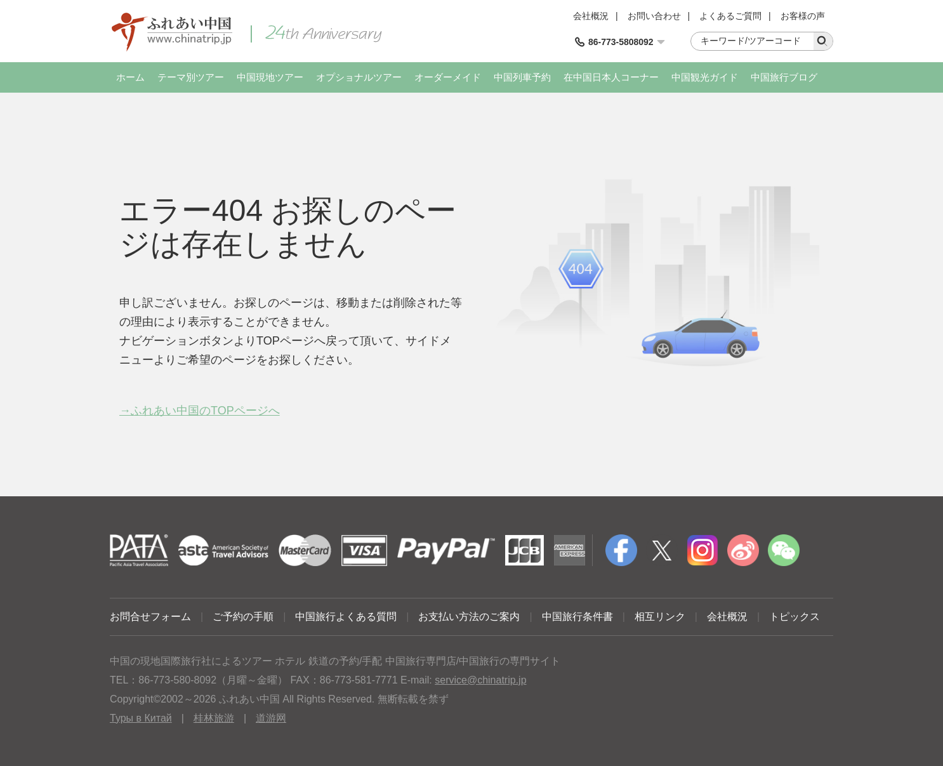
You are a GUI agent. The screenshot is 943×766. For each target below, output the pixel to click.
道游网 (271, 718)
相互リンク (660, 616)
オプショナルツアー (359, 77)
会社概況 (591, 16)
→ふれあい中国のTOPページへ (199, 410)
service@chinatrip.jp (480, 680)
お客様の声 (803, 16)
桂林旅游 (214, 718)
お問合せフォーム (150, 616)
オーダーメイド (447, 77)
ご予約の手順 (243, 616)
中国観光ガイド (704, 77)
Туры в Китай (141, 718)
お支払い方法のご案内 (469, 616)
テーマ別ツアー (190, 77)
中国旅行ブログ (784, 77)
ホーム (130, 77)
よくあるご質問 (730, 16)
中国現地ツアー (270, 77)
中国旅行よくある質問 (346, 616)
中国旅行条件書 (577, 616)
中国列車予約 (522, 77)
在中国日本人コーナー (611, 77)
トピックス (794, 616)
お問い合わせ (654, 16)
